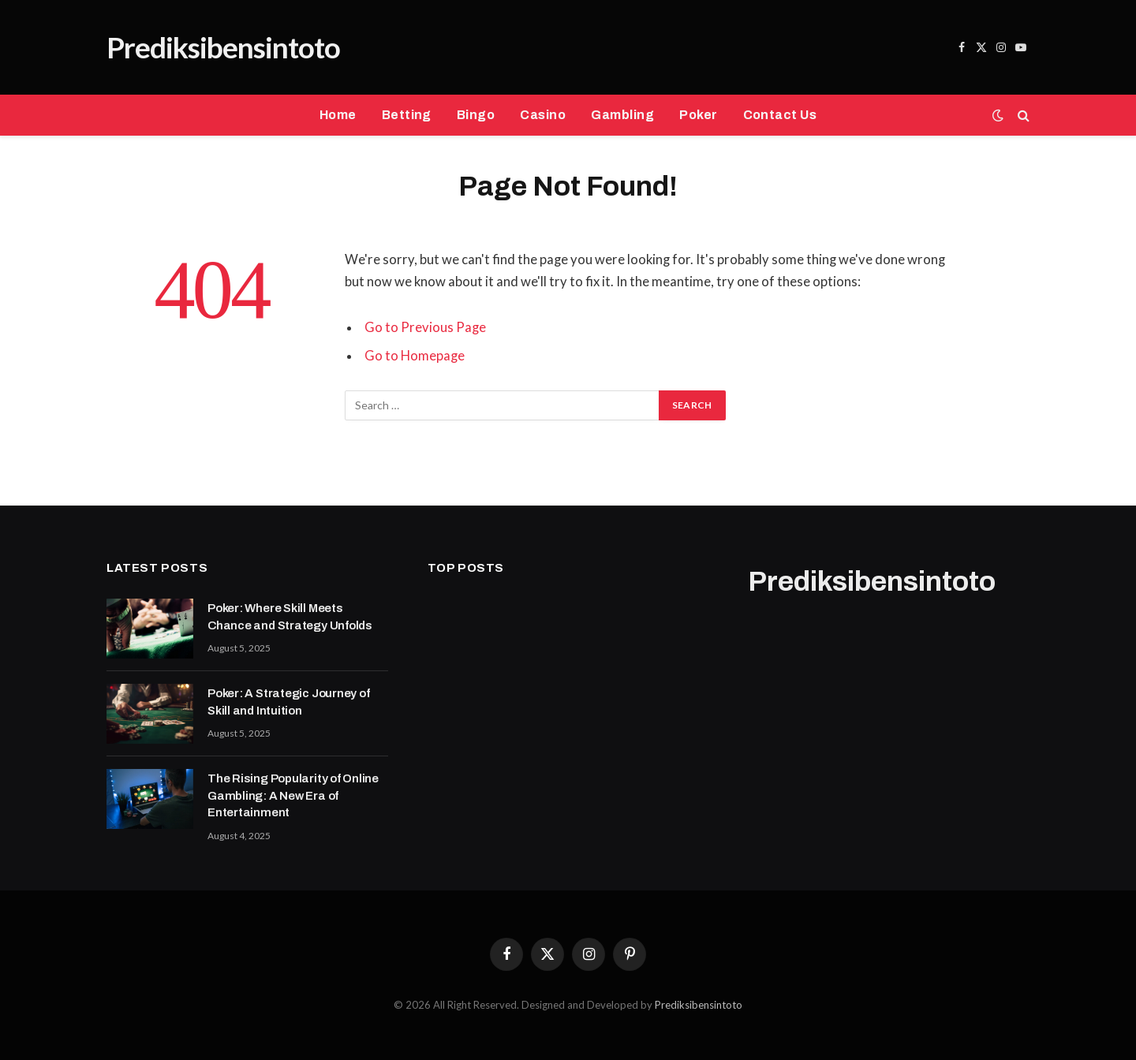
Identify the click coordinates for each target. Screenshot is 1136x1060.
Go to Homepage (414, 356)
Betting (407, 114)
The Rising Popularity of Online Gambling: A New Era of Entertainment (293, 795)
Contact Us (780, 114)
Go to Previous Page (425, 327)
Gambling (622, 114)
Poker (698, 114)
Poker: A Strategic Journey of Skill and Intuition (288, 701)
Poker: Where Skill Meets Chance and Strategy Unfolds (289, 616)
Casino (543, 114)
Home (338, 114)
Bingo (476, 114)
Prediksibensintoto (698, 1004)
